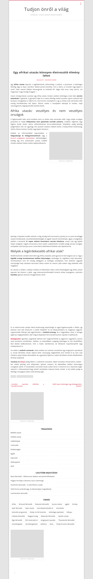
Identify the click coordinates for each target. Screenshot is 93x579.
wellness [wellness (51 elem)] (44, 524)
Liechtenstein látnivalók (19, 493)
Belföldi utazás (16, 433)
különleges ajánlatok (25, 376)
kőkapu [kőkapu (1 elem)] (69, 512)
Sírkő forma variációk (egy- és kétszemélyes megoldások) (31, 489)
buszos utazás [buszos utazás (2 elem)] (57, 504)
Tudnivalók (14, 445)
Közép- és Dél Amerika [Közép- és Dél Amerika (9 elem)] (38, 512)
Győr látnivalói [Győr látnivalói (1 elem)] (17, 508)
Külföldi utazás (50, 80)
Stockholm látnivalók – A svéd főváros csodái (27, 485)
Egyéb (13, 454)
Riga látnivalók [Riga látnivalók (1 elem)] (17, 520)
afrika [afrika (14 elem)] (14, 504)
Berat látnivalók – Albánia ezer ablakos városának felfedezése (33, 476)
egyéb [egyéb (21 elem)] (67, 504)
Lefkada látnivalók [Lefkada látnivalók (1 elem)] (18, 516)
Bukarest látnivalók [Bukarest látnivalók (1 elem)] (42, 504)
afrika (13, 376)
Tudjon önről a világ (46, 9)
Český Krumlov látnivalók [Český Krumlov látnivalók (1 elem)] (65, 524)
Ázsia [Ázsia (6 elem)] (51, 524)
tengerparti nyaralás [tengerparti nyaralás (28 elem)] (48, 520)
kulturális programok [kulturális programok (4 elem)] (19, 512)
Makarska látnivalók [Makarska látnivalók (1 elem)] (48, 516)
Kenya (22, 362)
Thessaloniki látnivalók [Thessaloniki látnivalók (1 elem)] (66, 520)
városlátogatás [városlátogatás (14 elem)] (17, 524)
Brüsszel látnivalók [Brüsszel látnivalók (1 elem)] (25, 504)
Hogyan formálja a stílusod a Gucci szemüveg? (27, 481)
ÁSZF (12, 466)
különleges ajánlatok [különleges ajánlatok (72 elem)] (56, 512)
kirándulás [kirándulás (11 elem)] (60, 508)
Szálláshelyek (15, 441)
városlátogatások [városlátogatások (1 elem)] (31, 524)
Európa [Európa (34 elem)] (74, 504)
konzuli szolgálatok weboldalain (23, 138)
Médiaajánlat (15, 462)
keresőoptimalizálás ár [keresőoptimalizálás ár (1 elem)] (45, 508)
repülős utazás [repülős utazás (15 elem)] (63, 516)
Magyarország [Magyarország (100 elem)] (33, 516)
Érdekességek (15, 449)
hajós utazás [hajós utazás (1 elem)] (29, 508)
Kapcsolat (14, 458)
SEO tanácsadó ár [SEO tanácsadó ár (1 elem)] (31, 520)
